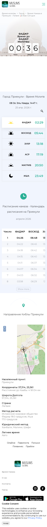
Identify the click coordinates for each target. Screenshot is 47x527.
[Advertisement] (23, 73)
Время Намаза (8, 472)
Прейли (30, 446)
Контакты (6, 484)
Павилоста (23, 443)
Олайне (11, 443)
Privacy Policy (35, 518)
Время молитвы (9, 13)
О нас (4, 478)
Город (21, 13)
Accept (5, 523)
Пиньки (35, 443)
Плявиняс (18, 446)
